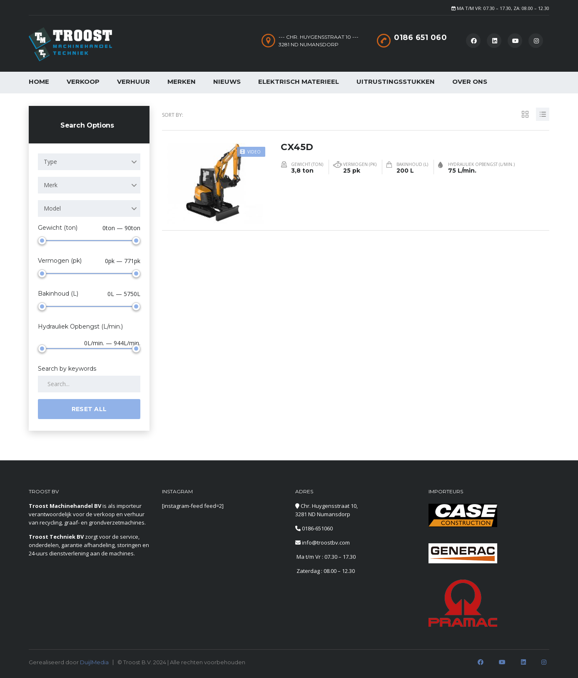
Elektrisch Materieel (298, 81)
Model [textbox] (52, 208)
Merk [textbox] (50, 185)
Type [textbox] (50, 162)
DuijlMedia (94, 662)
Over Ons (469, 81)
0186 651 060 (420, 37)
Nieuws (227, 81)
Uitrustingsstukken (395, 81)
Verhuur (133, 81)
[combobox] (89, 161)
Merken (181, 81)
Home (39, 81)
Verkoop (83, 81)
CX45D (297, 146)
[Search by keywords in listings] (89, 384)
